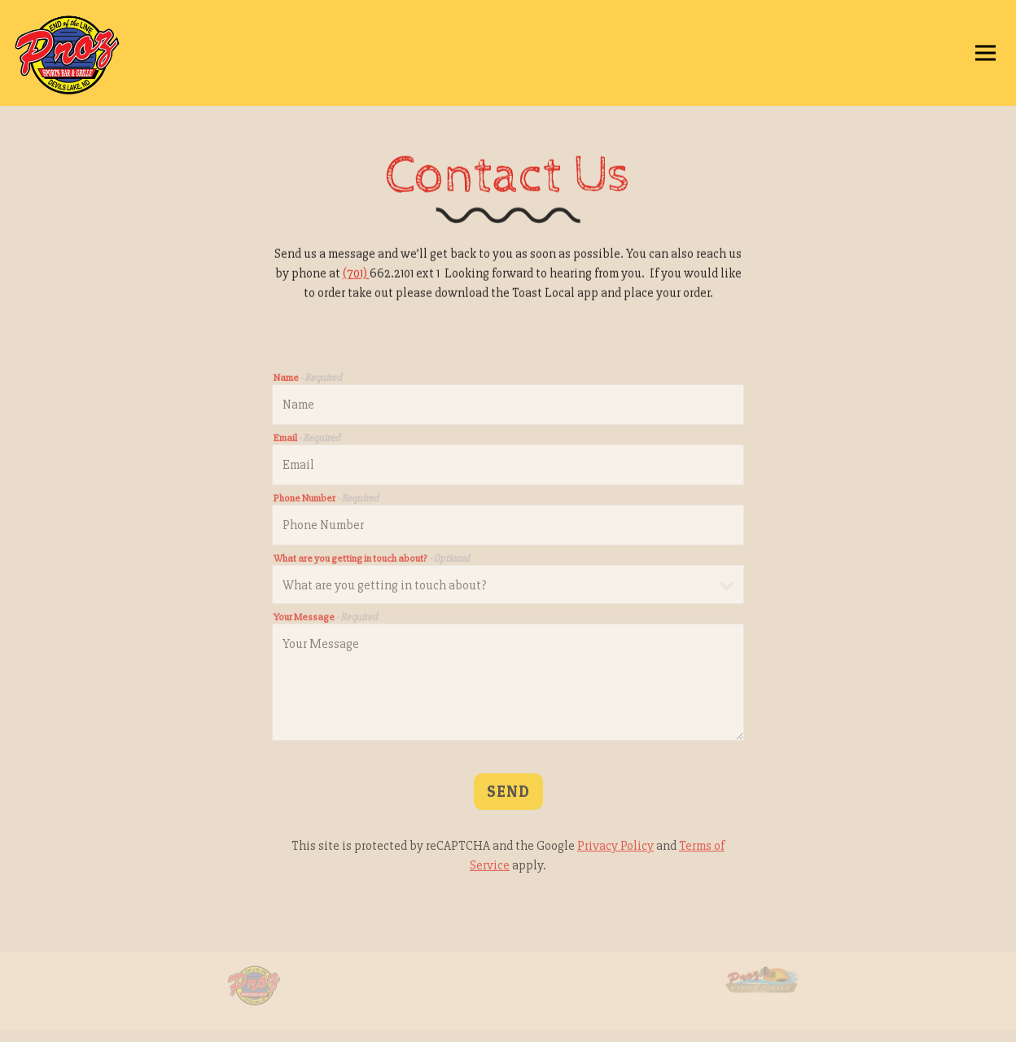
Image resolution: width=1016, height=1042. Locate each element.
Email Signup (508, 1023)
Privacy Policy (615, 848)
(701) (356, 274)
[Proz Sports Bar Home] (93, 53)
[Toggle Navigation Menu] (985, 53)
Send (508, 793)
